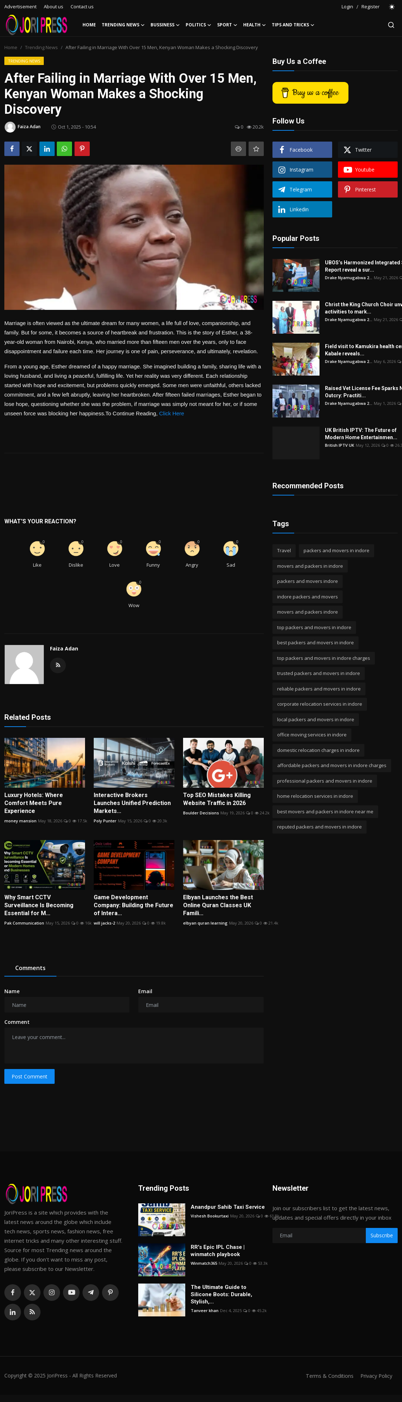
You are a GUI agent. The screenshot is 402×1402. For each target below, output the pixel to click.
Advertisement (20, 6)
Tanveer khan (205, 1310)
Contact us (82, 6)
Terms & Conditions (326, 1375)
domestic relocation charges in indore (318, 750)
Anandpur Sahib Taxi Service (228, 1207)
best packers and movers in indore (315, 642)
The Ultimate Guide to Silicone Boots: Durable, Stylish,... (221, 1294)
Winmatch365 (204, 1263)
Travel (284, 550)
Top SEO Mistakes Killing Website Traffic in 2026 (217, 799)
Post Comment (29, 1076)
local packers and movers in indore (315, 719)
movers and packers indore (307, 612)
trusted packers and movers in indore (318, 673)
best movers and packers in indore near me (325, 811)
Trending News (41, 47)
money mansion (20, 820)
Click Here (171, 413)
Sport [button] (227, 25)
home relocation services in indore (315, 796)
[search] (391, 24)
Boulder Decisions (201, 812)
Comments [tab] (30, 968)
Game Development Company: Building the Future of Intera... (133, 905)
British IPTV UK (339, 445)
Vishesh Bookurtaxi (210, 1216)
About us (53, 6)
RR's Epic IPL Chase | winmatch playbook (218, 1251)
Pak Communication (24, 923)
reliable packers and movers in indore (319, 688)
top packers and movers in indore (314, 627)
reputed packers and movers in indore (319, 826)
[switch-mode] (392, 7)
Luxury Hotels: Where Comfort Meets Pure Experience (33, 803)
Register (370, 6)
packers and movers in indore (336, 550)
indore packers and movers (307, 596)
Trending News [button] (123, 25)
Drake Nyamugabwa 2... (348, 277)
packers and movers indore (307, 581)
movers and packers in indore (310, 566)
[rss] (32, 1312)
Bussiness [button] (165, 25)
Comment (17, 1021)
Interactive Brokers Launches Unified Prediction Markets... (132, 803)
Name (12, 991)
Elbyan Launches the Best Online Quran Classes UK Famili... (218, 905)
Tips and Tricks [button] (293, 25)
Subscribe (382, 1235)
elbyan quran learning (205, 923)
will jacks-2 (104, 923)
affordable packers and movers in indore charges (331, 765)
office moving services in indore (312, 734)
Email (145, 991)
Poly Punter (105, 820)
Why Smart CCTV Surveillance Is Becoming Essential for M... (38, 905)
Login (347, 6)
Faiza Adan (64, 648)
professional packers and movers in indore (324, 781)
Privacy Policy (375, 1375)
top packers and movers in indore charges (323, 658)
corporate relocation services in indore (319, 704)
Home (89, 25)
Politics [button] (198, 25)
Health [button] (254, 25)
